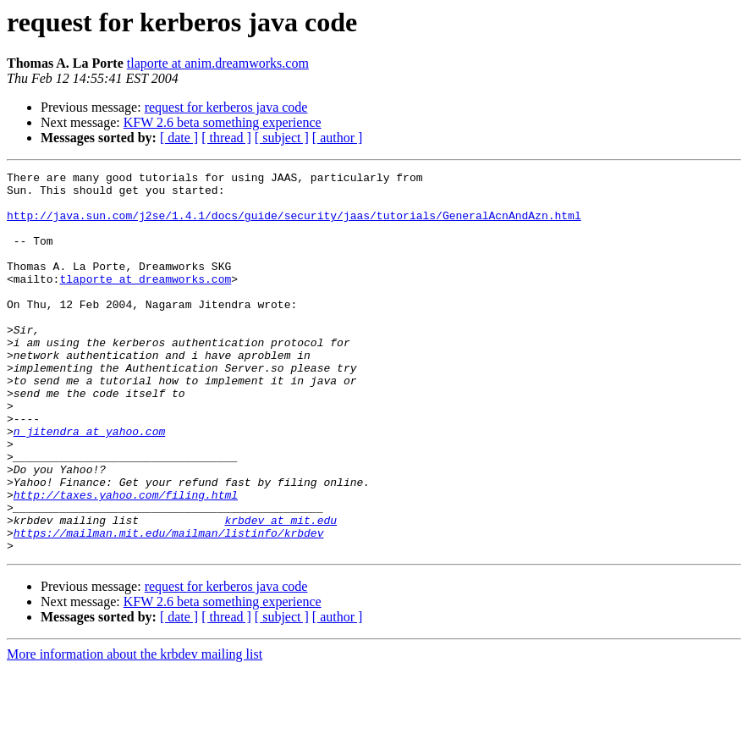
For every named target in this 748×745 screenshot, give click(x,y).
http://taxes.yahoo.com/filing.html (126, 560)
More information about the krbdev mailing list (134, 730)
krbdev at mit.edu (280, 591)
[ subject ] (282, 137)
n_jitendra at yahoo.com (89, 484)
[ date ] (179, 137)
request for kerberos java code (226, 107)
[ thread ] (226, 137)
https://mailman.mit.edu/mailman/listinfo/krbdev (169, 606)
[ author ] (337, 137)
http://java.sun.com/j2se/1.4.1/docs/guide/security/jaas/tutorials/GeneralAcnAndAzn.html (294, 225)
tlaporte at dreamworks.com (145, 301)
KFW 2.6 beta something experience (223, 122)
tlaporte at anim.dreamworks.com (218, 63)
